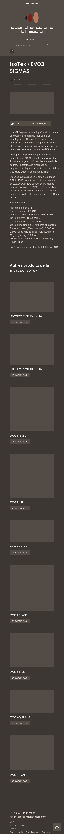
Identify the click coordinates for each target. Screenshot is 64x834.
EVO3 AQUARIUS (20, 717)
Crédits (13, 828)
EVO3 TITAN (17, 774)
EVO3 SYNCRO (18, 546)
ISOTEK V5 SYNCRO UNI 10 (26, 316)
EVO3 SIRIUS (17, 671)
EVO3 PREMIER (18, 435)
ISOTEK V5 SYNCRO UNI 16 (26, 369)
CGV (12, 821)
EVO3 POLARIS (18, 615)
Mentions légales (17, 825)
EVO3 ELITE (17, 502)
